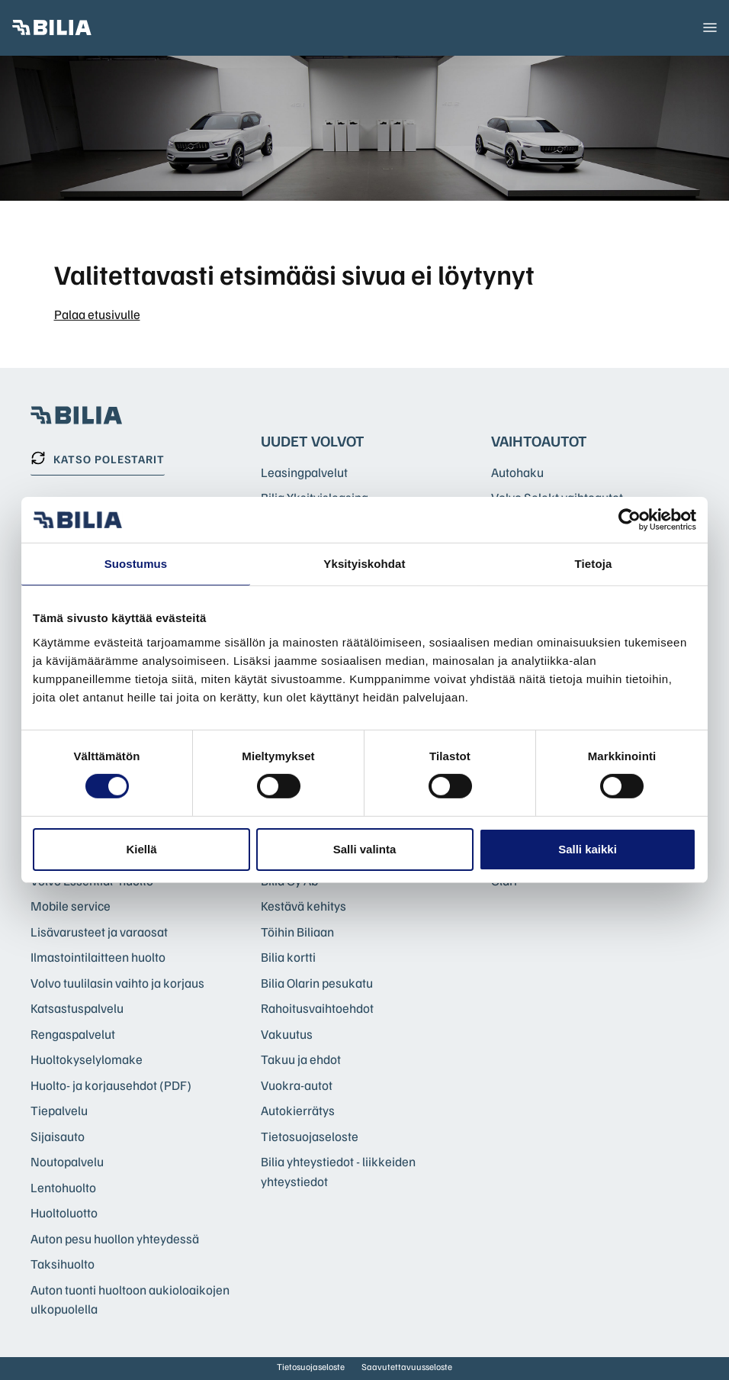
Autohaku (517, 472)
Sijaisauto (58, 1136)
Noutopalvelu (67, 1161)
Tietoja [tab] (593, 563)
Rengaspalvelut (73, 1034)
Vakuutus (287, 1034)
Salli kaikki (587, 849)
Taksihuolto (63, 1264)
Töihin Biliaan (297, 932)
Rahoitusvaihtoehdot (317, 1008)
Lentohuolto (63, 1187)
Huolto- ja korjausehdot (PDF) (111, 1085)
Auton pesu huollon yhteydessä (115, 1238)
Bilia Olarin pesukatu (317, 983)
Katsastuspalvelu (77, 1008)
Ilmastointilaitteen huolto (98, 957)
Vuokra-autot (296, 1085)
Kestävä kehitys (303, 906)
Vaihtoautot (539, 440)
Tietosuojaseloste (309, 1136)
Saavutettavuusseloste (406, 1366)
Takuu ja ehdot (301, 1059)
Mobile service (71, 906)
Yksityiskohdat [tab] (364, 563)
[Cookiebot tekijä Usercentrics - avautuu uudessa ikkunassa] (629, 519)
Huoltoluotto (64, 1212)
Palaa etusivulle (97, 314)
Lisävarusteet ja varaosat (99, 932)
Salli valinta (365, 849)
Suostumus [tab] (136, 563)
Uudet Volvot (312, 440)
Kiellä (141, 849)
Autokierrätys (298, 1110)
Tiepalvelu (59, 1110)
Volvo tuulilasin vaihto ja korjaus (117, 983)
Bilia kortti (288, 957)
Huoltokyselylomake (87, 1059)
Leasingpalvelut (304, 472)
